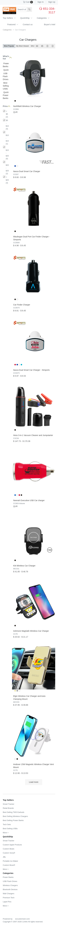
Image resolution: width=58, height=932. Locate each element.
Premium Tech (8, 898)
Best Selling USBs (6, 86)
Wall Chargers (8, 893)
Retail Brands (8, 808)
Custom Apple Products (12, 845)
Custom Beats (8, 849)
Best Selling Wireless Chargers (15, 816)
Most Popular (9, 46)
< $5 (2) (7, 114)
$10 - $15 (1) (7, 139)
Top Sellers (9, 18)
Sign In (41, 2)
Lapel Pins (7, 902)
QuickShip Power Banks (7, 95)
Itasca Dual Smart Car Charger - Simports (31, 370)
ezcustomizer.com (22, 919)
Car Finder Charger (21, 305)
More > (6, 833)
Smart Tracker (8, 804)
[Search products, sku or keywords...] (22, 9)
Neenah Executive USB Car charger (29, 500)
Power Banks (8, 877)
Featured (12, 24)
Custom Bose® (9, 865)
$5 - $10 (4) (7, 124)
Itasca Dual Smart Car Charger (26, 171)
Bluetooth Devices (10, 889)
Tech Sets (7, 824)
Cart (28, 2)
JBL (4, 857)
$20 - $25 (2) (7, 169)
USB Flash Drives (5, 76)
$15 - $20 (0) (7, 154)
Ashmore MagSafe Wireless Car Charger (31, 631)
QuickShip (26, 18)
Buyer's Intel (49, 24)
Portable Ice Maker (10, 861)
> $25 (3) (7, 180)
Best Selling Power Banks (13, 820)
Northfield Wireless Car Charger (27, 106)
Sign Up (51, 2)
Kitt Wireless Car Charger (24, 566)
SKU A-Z (34, 46)
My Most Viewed (22, 46)
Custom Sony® (9, 853)
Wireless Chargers (10, 885)
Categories (43, 18)
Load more (33, 782)
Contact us (28, 24)
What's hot (6, 57)
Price (5, 106)
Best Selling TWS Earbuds (13, 812)
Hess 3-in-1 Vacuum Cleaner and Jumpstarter (33, 435)
